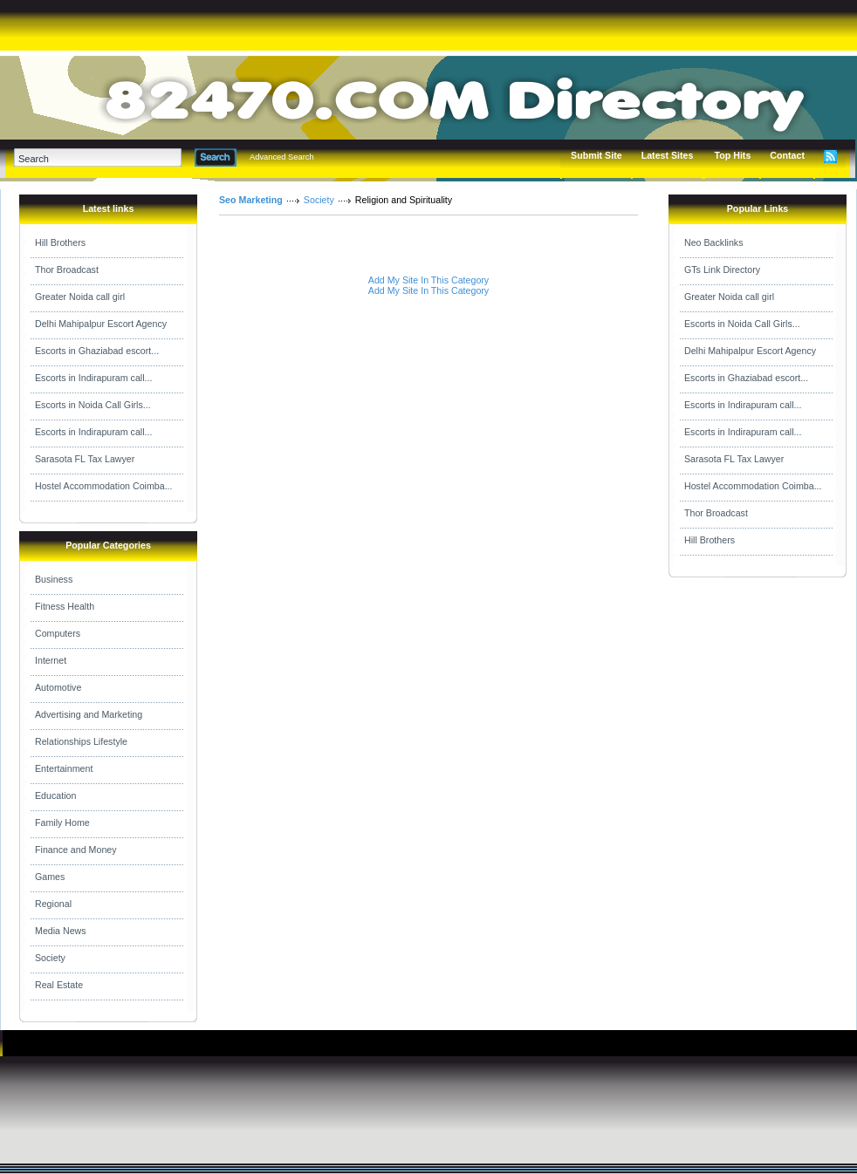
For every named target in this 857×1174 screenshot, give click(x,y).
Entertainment (64, 768)
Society (50, 957)
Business (53, 579)
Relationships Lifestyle (81, 741)
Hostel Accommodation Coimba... (104, 486)
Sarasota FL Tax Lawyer (84, 459)
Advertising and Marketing (88, 714)
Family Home (62, 822)
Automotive (58, 687)
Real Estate (59, 984)
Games (50, 876)
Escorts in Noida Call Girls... (93, 404)
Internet (50, 660)
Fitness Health (64, 606)
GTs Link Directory (722, 269)
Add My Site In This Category (428, 280)
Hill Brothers (60, 242)
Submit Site (596, 155)
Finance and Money (76, 849)
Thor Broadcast (67, 269)
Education (55, 795)
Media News (60, 930)
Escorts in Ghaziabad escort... (97, 350)
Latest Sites (667, 155)
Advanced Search (282, 157)
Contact (787, 155)
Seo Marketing (251, 200)
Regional (53, 903)
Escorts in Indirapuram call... (93, 377)
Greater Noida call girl (80, 296)
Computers (57, 633)
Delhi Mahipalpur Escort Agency (101, 323)
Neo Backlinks (714, 242)
